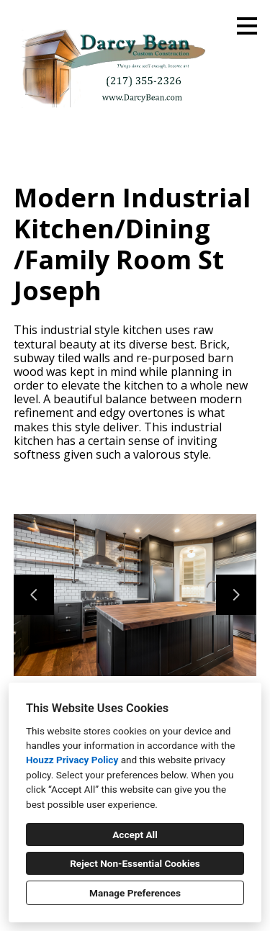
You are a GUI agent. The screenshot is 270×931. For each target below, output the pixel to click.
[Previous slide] (34, 595)
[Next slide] (236, 595)
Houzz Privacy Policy (72, 759)
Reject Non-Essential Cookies (135, 863)
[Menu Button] (247, 26)
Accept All (135, 834)
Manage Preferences (135, 893)
